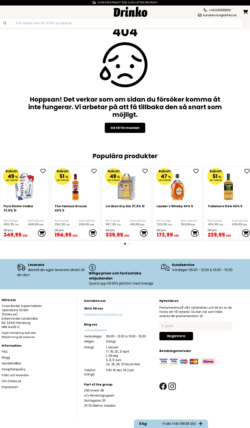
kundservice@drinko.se (103, 314)
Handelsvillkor (11, 363)
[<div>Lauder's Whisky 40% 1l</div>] (177, 185)
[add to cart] (42, 233)
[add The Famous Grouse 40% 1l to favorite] (95, 171)
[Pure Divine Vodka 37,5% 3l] (24, 185)
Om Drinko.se (11, 381)
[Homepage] (130, 11)
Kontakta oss (95, 301)
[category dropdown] (15, 11)
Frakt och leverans (15, 375)
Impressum (10, 387)
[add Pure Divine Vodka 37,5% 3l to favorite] (44, 171)
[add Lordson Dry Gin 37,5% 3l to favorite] (146, 171)
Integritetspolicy (14, 369)
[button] (201, 316)
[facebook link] (163, 386)
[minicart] (245, 12)
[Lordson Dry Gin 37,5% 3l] (126, 185)
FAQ (5, 351)
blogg (6, 357)
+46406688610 (95, 330)
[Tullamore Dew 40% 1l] (228, 185)
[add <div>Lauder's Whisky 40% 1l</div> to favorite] (197, 171)
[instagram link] (172, 386)
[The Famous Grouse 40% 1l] (75, 185)
